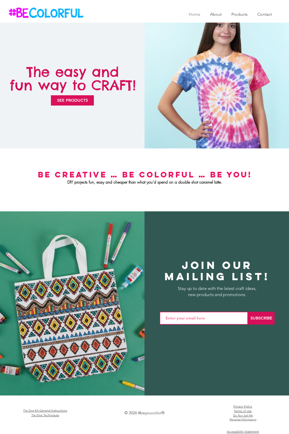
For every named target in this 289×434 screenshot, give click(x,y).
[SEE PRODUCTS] (72, 100)
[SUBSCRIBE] (261, 318)
